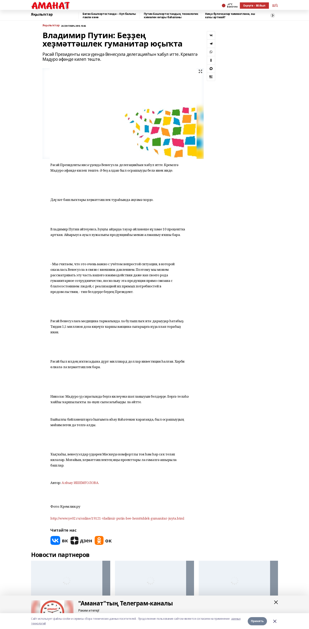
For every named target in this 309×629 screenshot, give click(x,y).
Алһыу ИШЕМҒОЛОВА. (80, 482)
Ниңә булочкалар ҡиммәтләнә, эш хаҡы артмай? (230, 15)
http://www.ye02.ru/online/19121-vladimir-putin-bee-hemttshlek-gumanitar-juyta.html (117, 518)
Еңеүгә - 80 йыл (254, 5)
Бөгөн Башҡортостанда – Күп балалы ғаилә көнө (109, 15)
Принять (257, 621)
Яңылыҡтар (42, 14)
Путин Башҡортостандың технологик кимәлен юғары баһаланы (171, 15)
